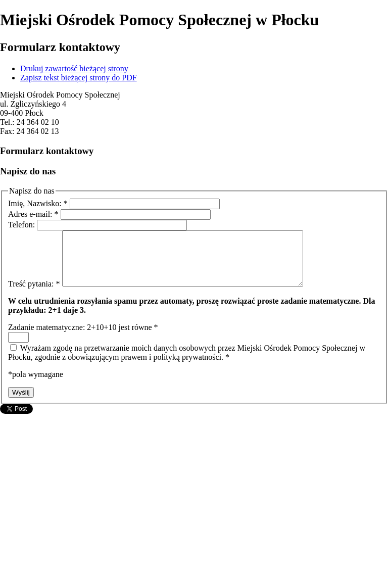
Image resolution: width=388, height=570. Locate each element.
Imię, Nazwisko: (39, 203)
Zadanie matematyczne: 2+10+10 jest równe (83, 338)
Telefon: (22, 224)
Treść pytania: (35, 294)
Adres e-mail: (34, 214)
